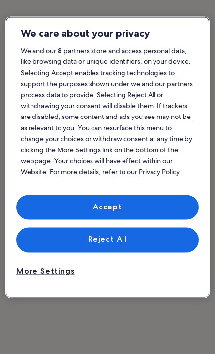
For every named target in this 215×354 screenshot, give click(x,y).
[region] (107, 157)
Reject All (107, 239)
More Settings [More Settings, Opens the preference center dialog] (45, 271)
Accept (107, 206)
